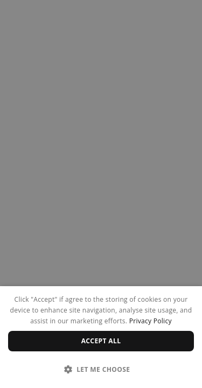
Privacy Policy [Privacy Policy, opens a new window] (150, 320)
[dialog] (101, 337)
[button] (101, 369)
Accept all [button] (101, 340)
